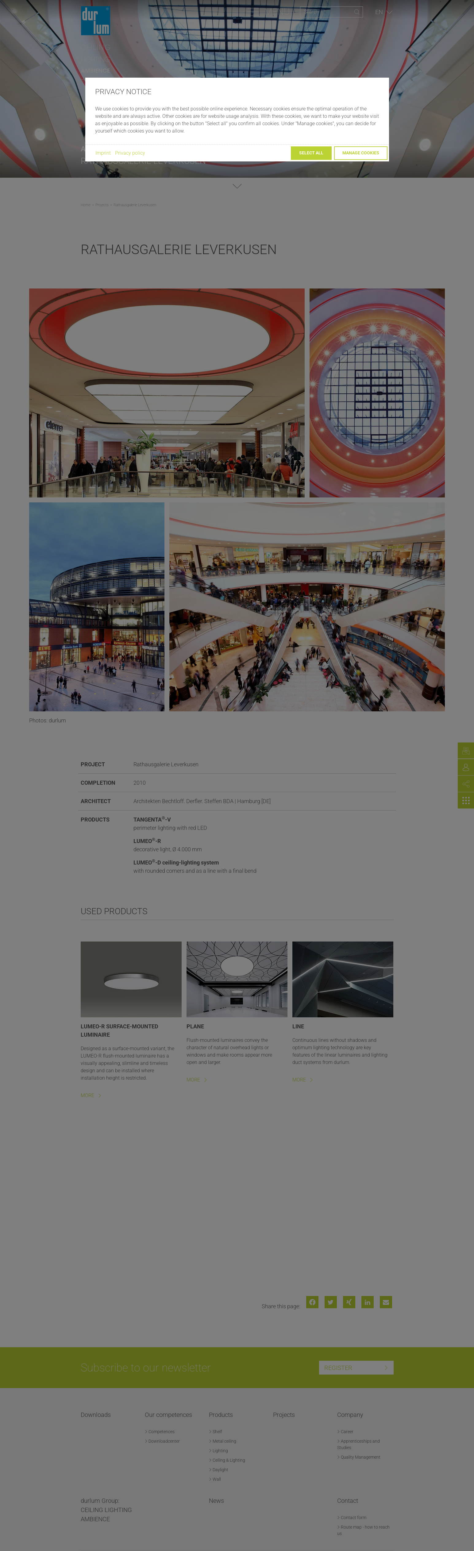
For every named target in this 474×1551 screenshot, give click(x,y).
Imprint (103, 153)
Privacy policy (130, 153)
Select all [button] (311, 153)
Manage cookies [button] (360, 153)
